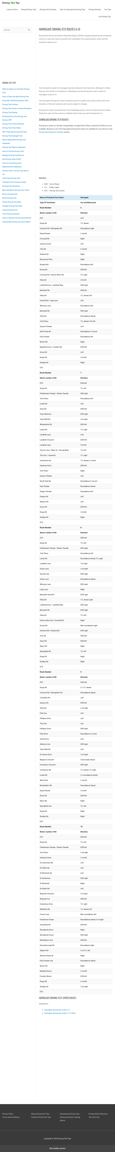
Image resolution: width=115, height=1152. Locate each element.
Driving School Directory (98, 1114)
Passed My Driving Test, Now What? (16, 222)
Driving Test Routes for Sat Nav (51, 132)
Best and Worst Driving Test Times (15, 190)
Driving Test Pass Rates (11, 128)
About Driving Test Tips (40, 1114)
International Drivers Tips (69, 1114)
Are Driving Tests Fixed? (11, 159)
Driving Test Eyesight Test (12, 136)
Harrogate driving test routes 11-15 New (60, 1013)
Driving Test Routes (10, 112)
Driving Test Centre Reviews (13, 124)
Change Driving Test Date (12, 206)
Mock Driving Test (9, 198)
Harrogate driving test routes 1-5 (57, 1010)
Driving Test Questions (11, 186)
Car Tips (107, 9)
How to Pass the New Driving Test (15, 97)
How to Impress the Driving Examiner (16, 218)
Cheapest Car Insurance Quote (14, 182)
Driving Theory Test (28, 9)
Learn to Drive (12, 9)
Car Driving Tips (105, 17)
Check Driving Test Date (11, 202)
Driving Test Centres (10, 104)
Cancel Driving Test (9, 210)
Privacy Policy (7, 1114)
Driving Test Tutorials (48, 9)
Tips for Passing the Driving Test (72, 9)
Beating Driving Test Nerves (13, 155)
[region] (17, 56)
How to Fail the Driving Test (13, 151)
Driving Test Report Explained (13, 147)
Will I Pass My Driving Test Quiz (14, 132)
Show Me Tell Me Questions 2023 (15, 101)
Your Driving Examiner (11, 214)
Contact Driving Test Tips (41, 1117)
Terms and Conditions (11, 1117)
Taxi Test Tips (94, 1117)
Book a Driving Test (9, 194)
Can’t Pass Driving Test (11, 178)
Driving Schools (95, 9)
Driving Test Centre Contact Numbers (16, 108)
